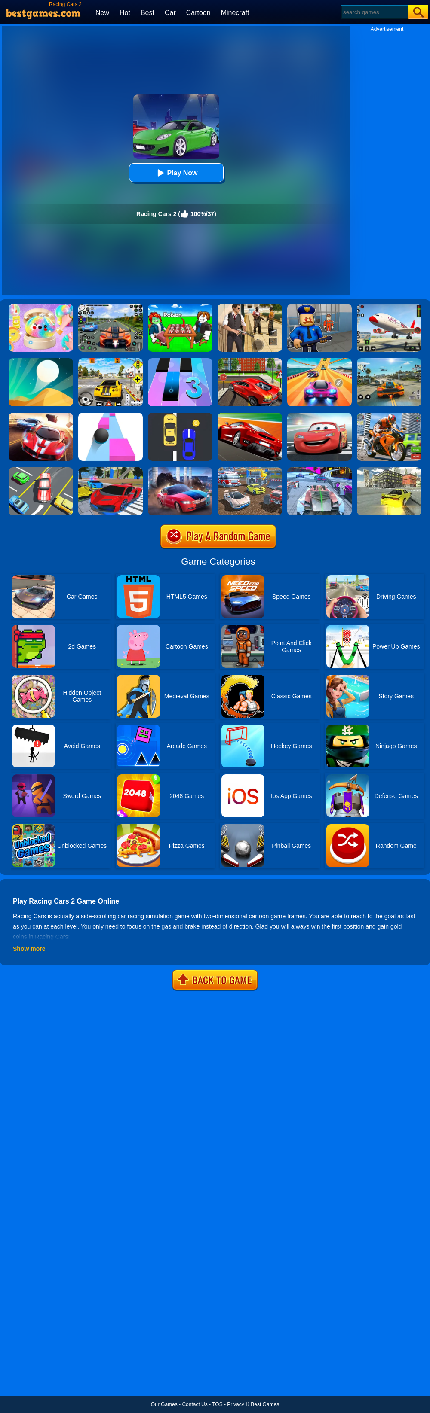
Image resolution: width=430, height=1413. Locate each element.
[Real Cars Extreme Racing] (110, 470)
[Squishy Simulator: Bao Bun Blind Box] (41, 307)
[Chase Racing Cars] (250, 416)
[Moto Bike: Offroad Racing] (389, 416)
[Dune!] (41, 361)
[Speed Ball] (110, 416)
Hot (125, 12)
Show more (29, 948)
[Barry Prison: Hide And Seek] (319, 307)
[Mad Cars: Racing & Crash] (250, 470)
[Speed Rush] (41, 470)
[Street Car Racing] (110, 307)
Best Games (265, 1404)
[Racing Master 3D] (319, 361)
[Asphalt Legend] (180, 470)
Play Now (176, 172)
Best (147, 12)
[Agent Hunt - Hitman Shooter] (250, 307)
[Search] (374, 12)
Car (170, 12)
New (102, 12)
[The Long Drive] (110, 361)
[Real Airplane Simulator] (389, 307)
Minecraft (235, 12)
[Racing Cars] (41, 416)
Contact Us (194, 1404)
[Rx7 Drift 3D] (389, 470)
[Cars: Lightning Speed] (319, 416)
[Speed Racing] (180, 416)
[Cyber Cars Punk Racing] (319, 470)
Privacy (235, 1404)
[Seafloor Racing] (250, 361)
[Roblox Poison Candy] (180, 307)
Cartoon (198, 12)
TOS (217, 1404)
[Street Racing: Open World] (389, 361)
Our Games (164, 1404)
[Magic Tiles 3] (180, 361)
